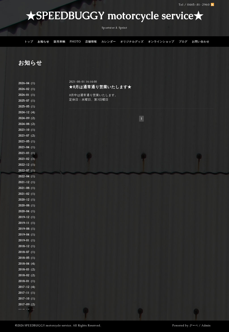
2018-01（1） (27, 281)
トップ (28, 41)
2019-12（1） (27, 217)
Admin (206, 325)
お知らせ (43, 41)
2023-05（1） (27, 141)
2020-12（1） (27, 199)
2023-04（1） (27, 147)
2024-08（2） (27, 124)
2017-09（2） (27, 304)
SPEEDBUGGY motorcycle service (48, 325)
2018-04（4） (27, 264)
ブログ (183, 41)
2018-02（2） (27, 275)
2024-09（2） (27, 118)
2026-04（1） (27, 83)
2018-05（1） (27, 258)
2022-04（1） (27, 176)
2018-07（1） (27, 252)
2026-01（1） (27, 95)
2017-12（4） (27, 287)
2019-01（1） (27, 240)
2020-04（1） (27, 211)
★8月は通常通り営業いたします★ (100, 86)
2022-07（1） (27, 170)
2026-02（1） (27, 89)
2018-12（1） (27, 246)
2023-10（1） (27, 130)
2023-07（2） (27, 135)
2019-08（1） (27, 229)
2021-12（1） (27, 182)
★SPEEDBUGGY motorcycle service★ (115, 15)
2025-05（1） (27, 106)
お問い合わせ (200, 41)
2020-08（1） (27, 205)
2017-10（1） (27, 298)
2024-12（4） (27, 112)
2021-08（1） (27, 188)
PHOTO (75, 41)
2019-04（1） (27, 234)
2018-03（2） (27, 269)
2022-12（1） (27, 165)
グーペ (193, 325)
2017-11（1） (27, 293)
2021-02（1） (27, 194)
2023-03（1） (27, 153)
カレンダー (108, 41)
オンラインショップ (161, 41)
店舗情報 (91, 41)
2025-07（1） (27, 101)
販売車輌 (59, 41)
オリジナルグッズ (132, 41)
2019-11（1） (27, 223)
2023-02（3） (27, 159)
